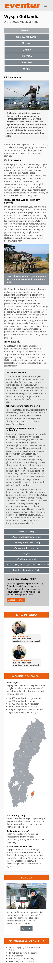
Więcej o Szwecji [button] (26, 531)
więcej (26, 928)
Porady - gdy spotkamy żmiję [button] (26, 570)
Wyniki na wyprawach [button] (26, 559)
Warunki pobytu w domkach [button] (26, 548)
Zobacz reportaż (15, 600)
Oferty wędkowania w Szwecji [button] (26, 542)
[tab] (26, 30)
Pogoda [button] (26, 553)
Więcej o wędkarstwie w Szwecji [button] (26, 537)
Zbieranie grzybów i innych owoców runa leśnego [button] (27, 564)
